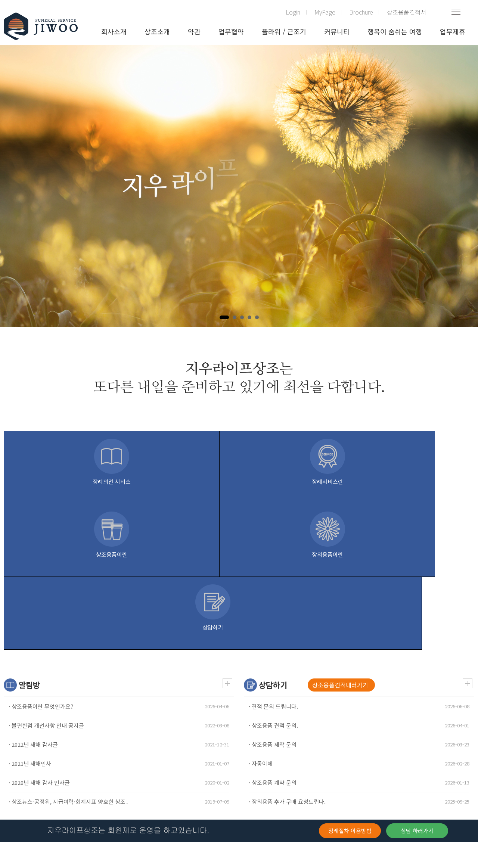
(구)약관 (13, 744)
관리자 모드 (111, 744)
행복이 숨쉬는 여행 (394, 31)
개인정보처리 (74, 744)
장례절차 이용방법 (350, 831)
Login (293, 11)
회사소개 (114, 31)
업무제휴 (452, 31)
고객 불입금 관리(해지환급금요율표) (214, 744)
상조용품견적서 (406, 11)
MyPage (324, 11)
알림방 (29, 539)
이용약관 (41, 744)
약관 (194, 31)
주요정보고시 (148, 744)
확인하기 (41, 796)
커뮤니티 (337, 31)
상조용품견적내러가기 (340, 539)
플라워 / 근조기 (284, 31)
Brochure (361, 11)
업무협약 (231, 31)
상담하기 (273, 539)
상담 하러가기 (417, 831)
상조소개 (157, 31)
